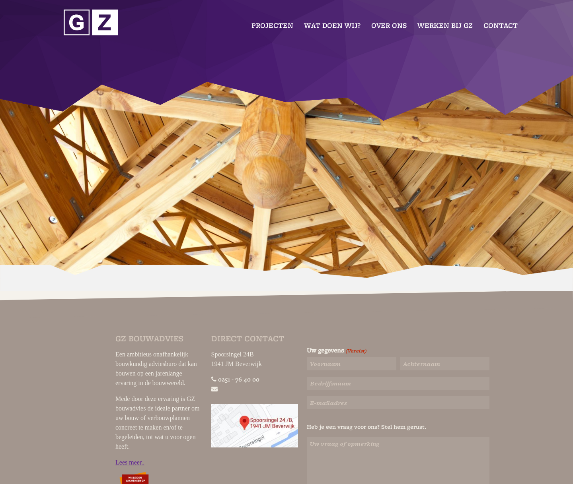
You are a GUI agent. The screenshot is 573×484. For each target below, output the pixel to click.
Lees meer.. (129, 462)
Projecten (272, 25)
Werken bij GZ (445, 25)
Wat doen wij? (332, 25)
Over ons (389, 25)
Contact (500, 25)
